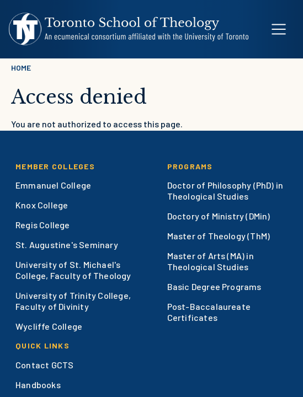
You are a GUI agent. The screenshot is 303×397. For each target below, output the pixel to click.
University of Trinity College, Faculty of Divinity (73, 301)
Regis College (42, 224)
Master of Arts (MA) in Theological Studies (210, 261)
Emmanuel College (53, 185)
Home (21, 67)
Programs (190, 166)
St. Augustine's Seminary (66, 244)
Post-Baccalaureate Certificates (209, 312)
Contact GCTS (44, 365)
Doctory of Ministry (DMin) (218, 216)
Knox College (41, 205)
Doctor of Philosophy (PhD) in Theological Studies (225, 190)
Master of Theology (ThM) (218, 235)
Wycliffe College (48, 326)
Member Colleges (55, 166)
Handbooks (38, 384)
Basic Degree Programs (214, 286)
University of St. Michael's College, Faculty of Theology (73, 270)
